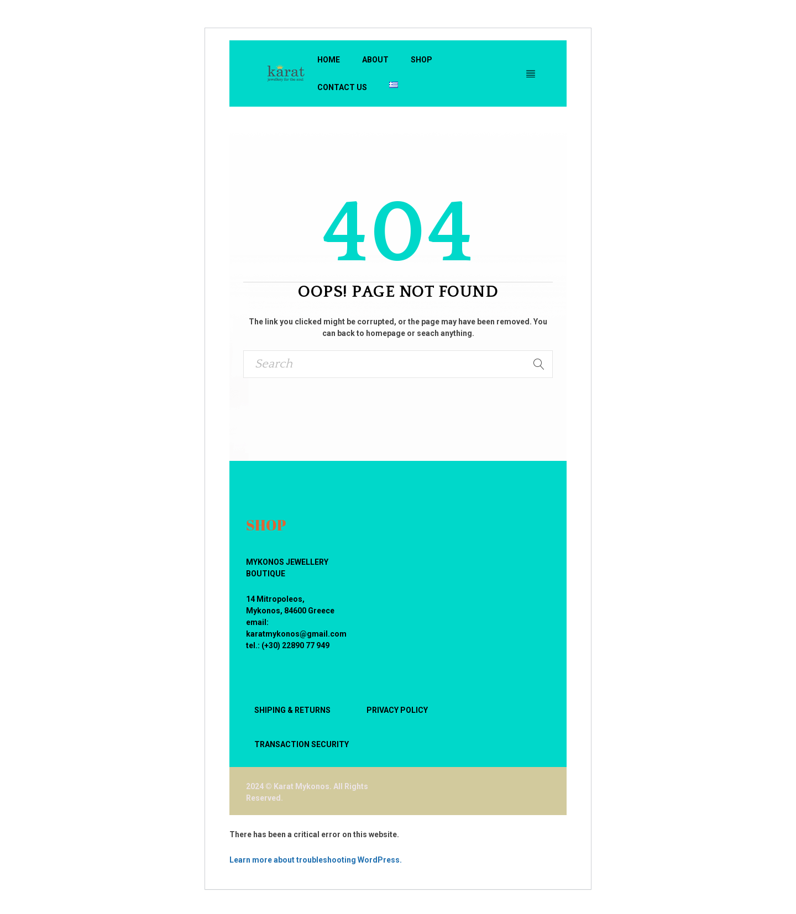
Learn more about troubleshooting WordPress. (315, 859)
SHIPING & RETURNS (292, 710)
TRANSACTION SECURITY (301, 744)
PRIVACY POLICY (397, 710)
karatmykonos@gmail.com (296, 633)
